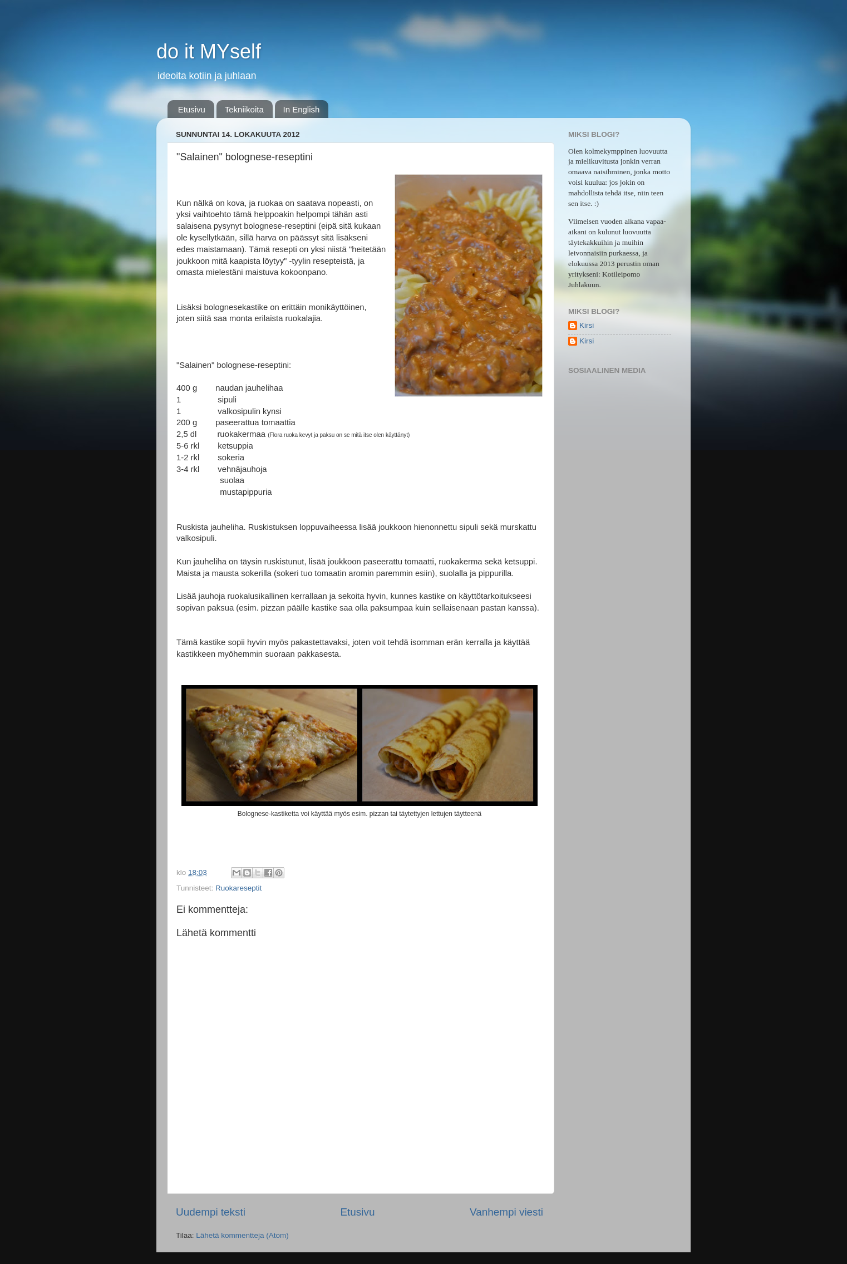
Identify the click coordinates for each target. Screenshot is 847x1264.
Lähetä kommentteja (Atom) (242, 1235)
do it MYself (208, 51)
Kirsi (586, 325)
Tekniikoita (244, 109)
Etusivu (191, 109)
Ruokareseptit (238, 888)
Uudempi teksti (210, 1212)
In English (301, 109)
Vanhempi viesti (506, 1212)
